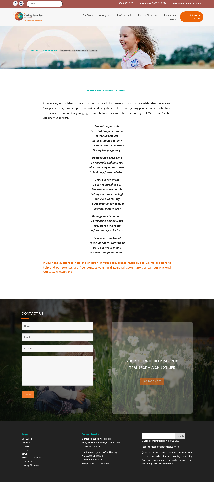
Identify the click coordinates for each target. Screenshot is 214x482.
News (173, 20)
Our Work (88, 15)
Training (25, 446)
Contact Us (27, 461)
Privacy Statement (31, 465)
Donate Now (194, 16)
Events (24, 450)
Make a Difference (148, 15)
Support (26, 442)
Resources (170, 15)
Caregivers (105, 15)
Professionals (124, 15)
